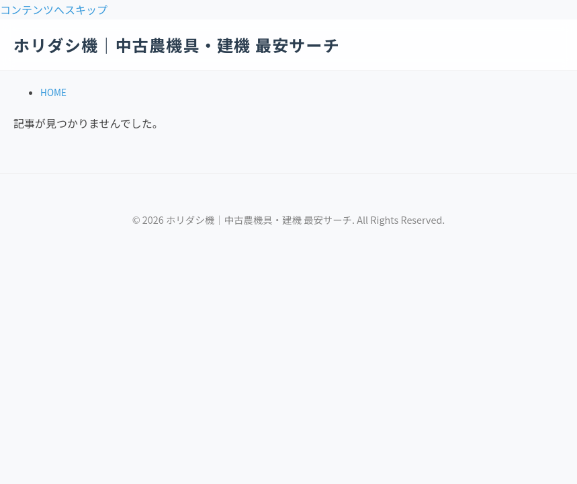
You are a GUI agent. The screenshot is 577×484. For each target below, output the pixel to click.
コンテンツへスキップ (53, 9)
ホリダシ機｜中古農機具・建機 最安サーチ (176, 44)
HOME (53, 92)
